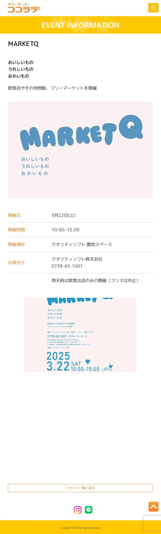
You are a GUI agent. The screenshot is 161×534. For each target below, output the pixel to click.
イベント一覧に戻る (80, 488)
